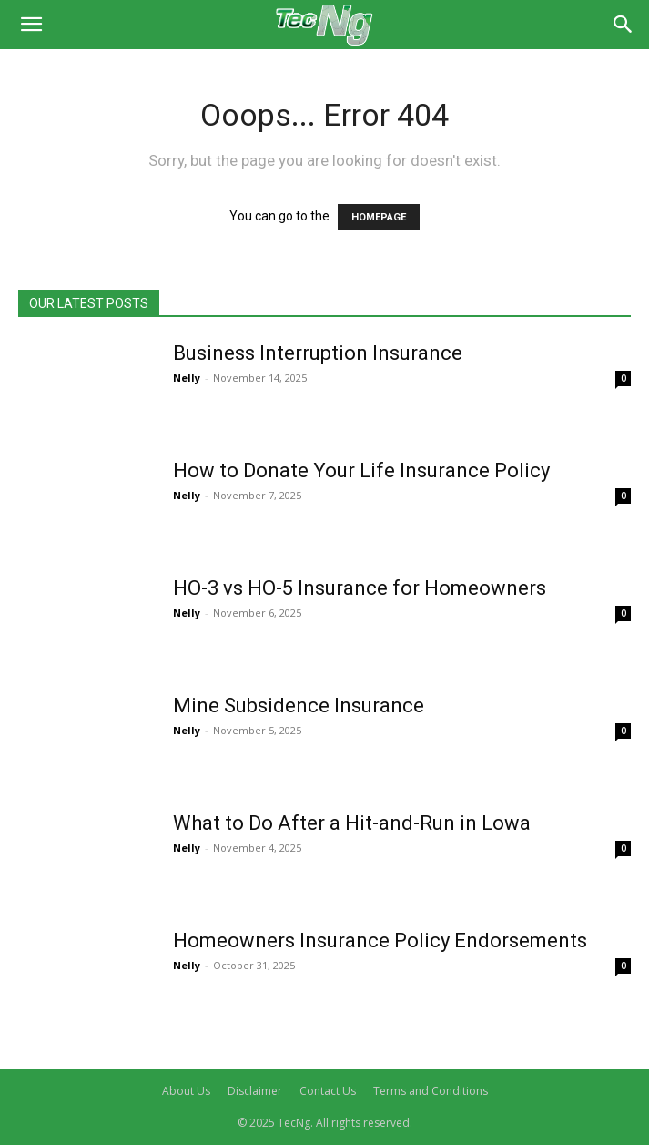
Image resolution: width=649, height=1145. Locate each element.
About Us (186, 1091)
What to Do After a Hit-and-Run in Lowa (352, 823)
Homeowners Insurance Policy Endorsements (380, 940)
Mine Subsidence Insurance (298, 705)
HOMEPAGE (378, 217)
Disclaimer (255, 1091)
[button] (31, 24)
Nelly (186, 377)
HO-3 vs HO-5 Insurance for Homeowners (359, 588)
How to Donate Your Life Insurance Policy (361, 470)
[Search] (623, 24)
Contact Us (327, 1091)
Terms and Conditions (430, 1091)
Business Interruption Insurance (317, 353)
